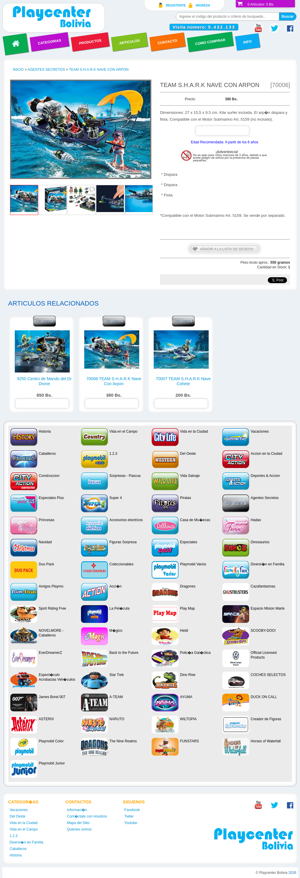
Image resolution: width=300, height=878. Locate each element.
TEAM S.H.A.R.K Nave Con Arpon (99, 70)
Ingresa (203, 5)
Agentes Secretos (46, 70)
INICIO (18, 70)
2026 (292, 873)
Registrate (176, 5)
